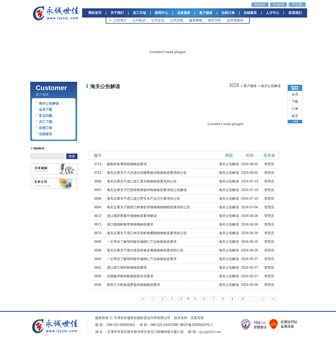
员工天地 (139, 13)
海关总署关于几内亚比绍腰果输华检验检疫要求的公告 (147, 173)
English (278, 4)
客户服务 (206, 13)
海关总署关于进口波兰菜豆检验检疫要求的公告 (142, 181)
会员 (295, 94)
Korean (260, 4)
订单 (295, 109)
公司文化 (158, 20)
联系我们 (295, 13)
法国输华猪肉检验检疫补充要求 (130, 276)
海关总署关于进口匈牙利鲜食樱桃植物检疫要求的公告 (147, 233)
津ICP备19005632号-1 (196, 325)
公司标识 (139, 20)
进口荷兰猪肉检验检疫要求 (127, 267)
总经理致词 (235, 20)
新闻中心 (161, 13)
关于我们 (117, 13)
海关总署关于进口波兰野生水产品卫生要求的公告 (143, 199)
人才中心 (272, 13)
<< (143, 298)
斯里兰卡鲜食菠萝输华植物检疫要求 (133, 285)
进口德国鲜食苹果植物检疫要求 (130, 224)
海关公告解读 (49, 103)
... (253, 298)
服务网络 (195, 20)
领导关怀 (214, 20)
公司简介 (120, 20)
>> (273, 298)
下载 (295, 101)
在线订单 (228, 13)
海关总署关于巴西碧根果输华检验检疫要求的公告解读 (147, 190)
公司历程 (176, 20)
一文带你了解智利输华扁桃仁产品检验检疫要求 (142, 242)
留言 (295, 116)
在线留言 (250, 13)
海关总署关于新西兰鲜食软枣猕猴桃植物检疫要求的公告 (148, 207)
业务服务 (183, 13)
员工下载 (45, 122)
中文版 (297, 4)
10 (242, 298)
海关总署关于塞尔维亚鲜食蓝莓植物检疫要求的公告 (145, 250)
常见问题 (45, 116)
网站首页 (95, 13)
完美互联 (197, 318)
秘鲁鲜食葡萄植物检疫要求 (127, 164)
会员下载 (45, 110)
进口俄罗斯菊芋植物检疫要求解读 (132, 216)
